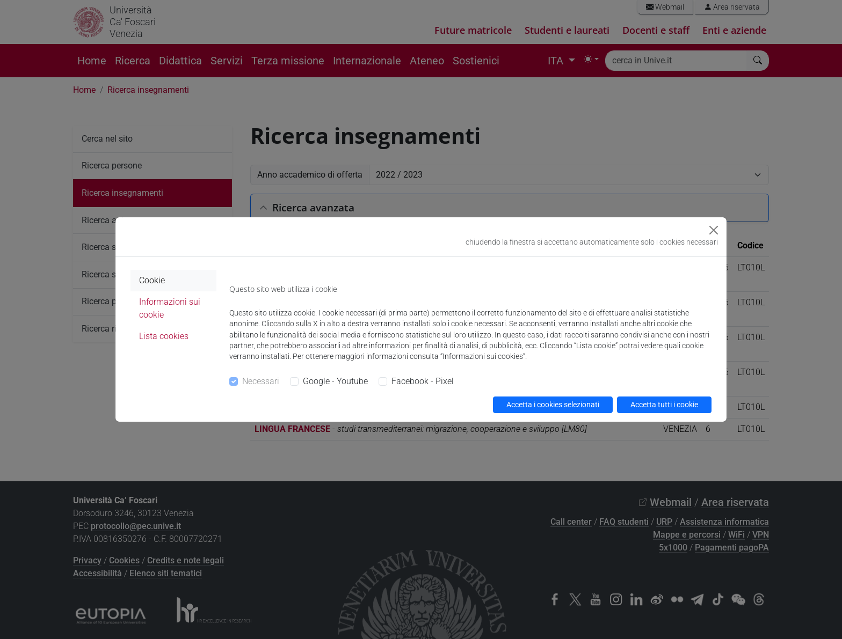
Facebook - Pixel (422, 381)
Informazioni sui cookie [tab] (169, 308)
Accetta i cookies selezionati (552, 404)
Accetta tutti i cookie (664, 404)
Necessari (260, 381)
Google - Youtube (335, 381)
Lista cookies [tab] (163, 336)
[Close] (713, 230)
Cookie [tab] (152, 280)
